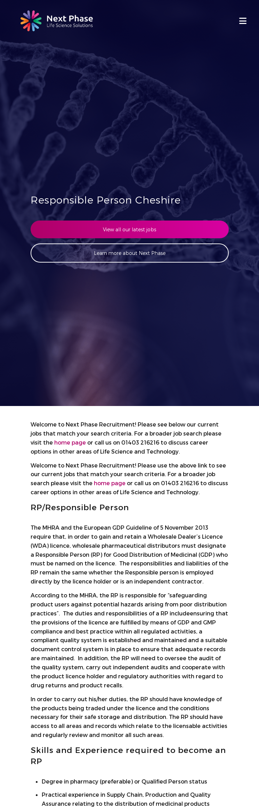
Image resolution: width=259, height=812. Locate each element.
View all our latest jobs (129, 229)
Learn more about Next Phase (129, 253)
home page (70, 442)
